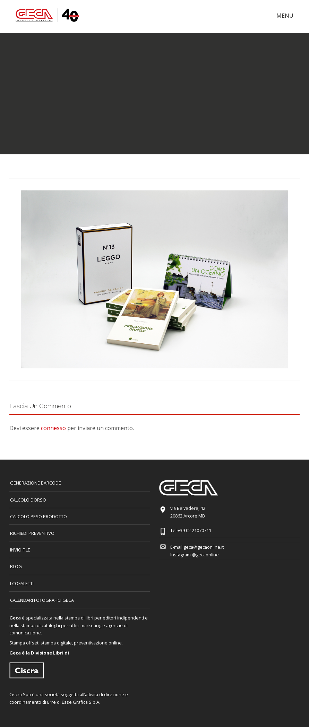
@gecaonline (205, 554)
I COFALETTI (22, 583)
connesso (53, 428)
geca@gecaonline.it (203, 547)
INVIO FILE (20, 550)
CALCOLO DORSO (28, 500)
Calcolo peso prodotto (38, 516)
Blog (16, 566)
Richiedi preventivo (32, 533)
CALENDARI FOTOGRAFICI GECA (42, 600)
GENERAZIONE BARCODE (35, 483)
